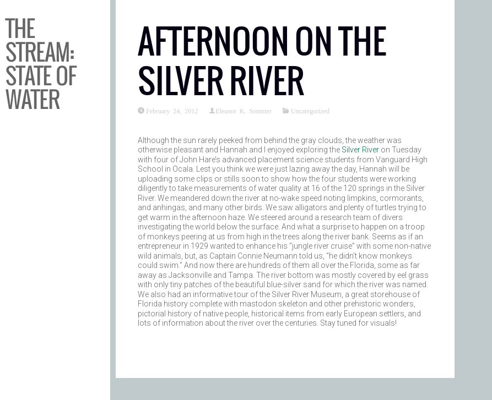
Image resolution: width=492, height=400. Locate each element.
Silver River (360, 149)
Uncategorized (310, 110)
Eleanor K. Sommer (243, 110)
